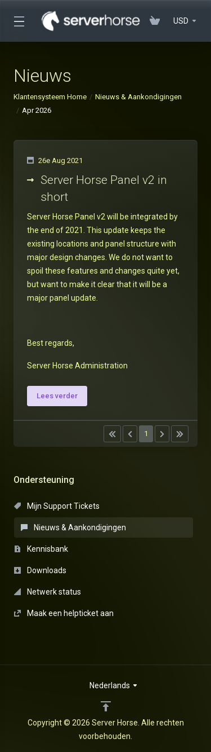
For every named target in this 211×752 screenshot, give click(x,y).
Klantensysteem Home (50, 97)
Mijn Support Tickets (57, 506)
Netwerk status (47, 591)
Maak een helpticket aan (64, 613)
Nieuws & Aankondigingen (138, 97)
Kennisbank (41, 548)
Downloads (40, 570)
